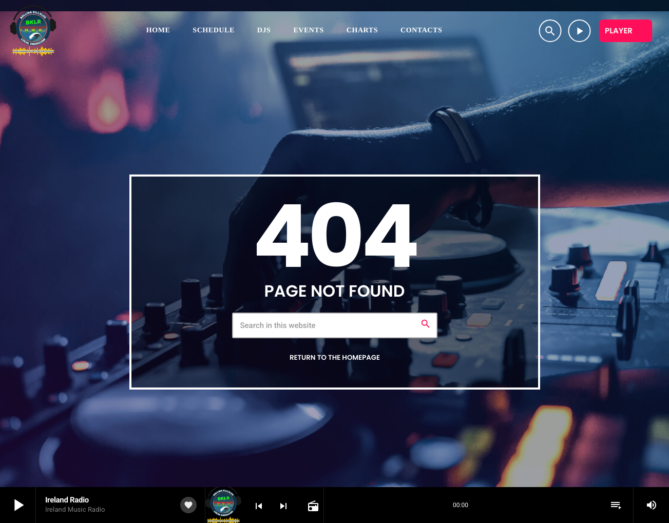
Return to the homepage (335, 357)
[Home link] (33, 30)
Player (619, 31)
